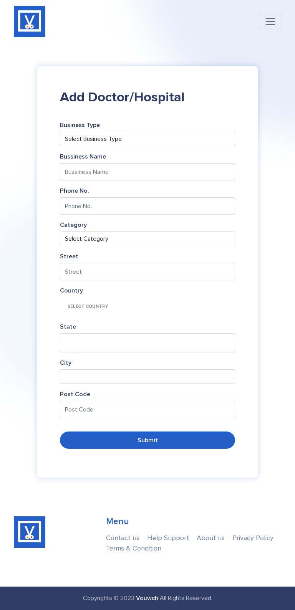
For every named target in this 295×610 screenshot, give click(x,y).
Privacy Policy (252, 538)
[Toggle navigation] (270, 21)
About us (211, 538)
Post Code (75, 394)
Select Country (88, 306)
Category (73, 225)
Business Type (80, 125)
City (65, 362)
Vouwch (147, 598)
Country (71, 290)
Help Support (168, 538)
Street (69, 256)
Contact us (122, 538)
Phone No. (74, 190)
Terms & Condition (133, 548)
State (68, 326)
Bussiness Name (83, 156)
